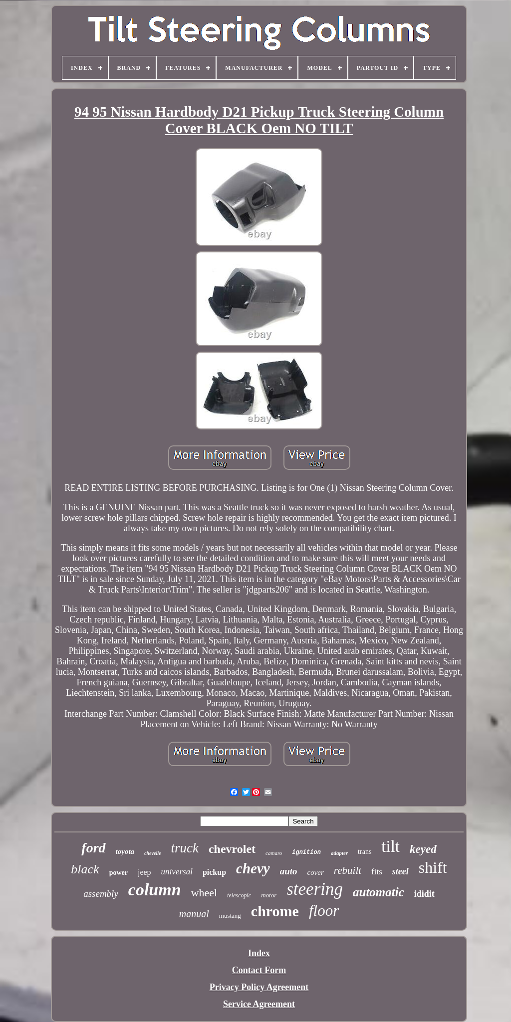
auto (288, 871)
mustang (230, 915)
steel (400, 871)
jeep (144, 872)
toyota (125, 851)
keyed (423, 849)
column (154, 889)
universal (177, 871)
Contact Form (259, 970)
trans (364, 851)
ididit (424, 894)
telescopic (239, 895)
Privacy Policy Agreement (259, 987)
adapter (339, 853)
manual (194, 913)
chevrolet (232, 848)
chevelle (152, 853)
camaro (273, 853)
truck (184, 847)
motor (268, 895)
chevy (253, 868)
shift (433, 867)
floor (324, 910)
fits (376, 871)
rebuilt (347, 870)
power (118, 872)
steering (314, 889)
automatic (378, 892)
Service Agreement (259, 1004)
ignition (306, 852)
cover (315, 872)
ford (93, 847)
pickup (214, 872)
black (85, 869)
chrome (275, 911)
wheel (204, 892)
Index (259, 953)
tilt (390, 846)
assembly (100, 893)
